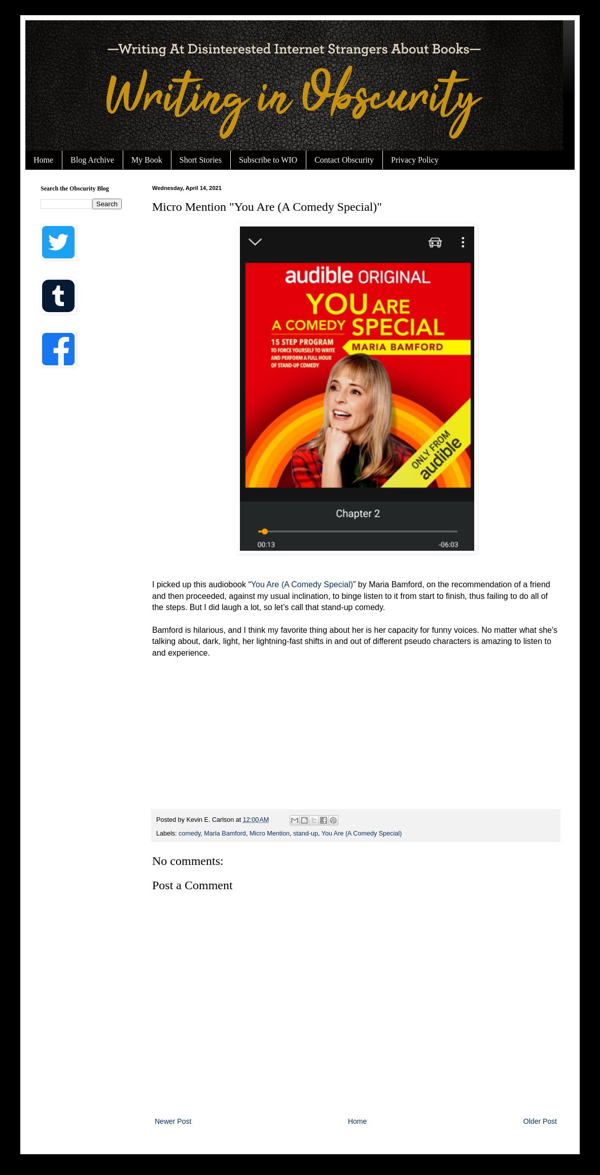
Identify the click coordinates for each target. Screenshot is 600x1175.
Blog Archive (92, 160)
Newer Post (173, 1121)
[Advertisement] (81, 537)
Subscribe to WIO (268, 160)
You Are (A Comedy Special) (302, 584)
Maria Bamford (225, 833)
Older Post (540, 1121)
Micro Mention (270, 833)
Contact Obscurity (344, 160)
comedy (189, 833)
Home (43, 160)
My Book (146, 160)
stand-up (305, 833)
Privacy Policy (415, 160)
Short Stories (201, 160)
